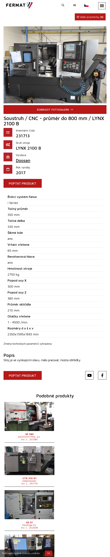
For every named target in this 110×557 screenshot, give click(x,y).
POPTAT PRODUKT (22, 183)
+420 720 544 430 (31, 544)
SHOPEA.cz (31, 540)
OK (48, 553)
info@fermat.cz (86, 544)
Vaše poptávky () (90, 17)
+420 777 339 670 (60, 544)
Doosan (23, 160)
